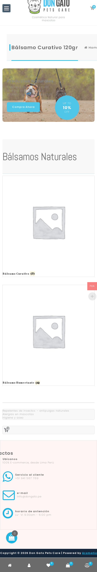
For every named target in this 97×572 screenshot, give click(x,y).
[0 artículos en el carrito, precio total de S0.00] (7, 430)
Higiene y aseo (13, 418)
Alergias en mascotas (18, 414)
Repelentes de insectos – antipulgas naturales (36, 411)
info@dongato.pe (29, 496)
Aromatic (89, 553)
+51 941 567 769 (27, 478)
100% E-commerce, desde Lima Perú (28, 462)
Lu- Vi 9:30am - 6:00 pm (33, 515)
